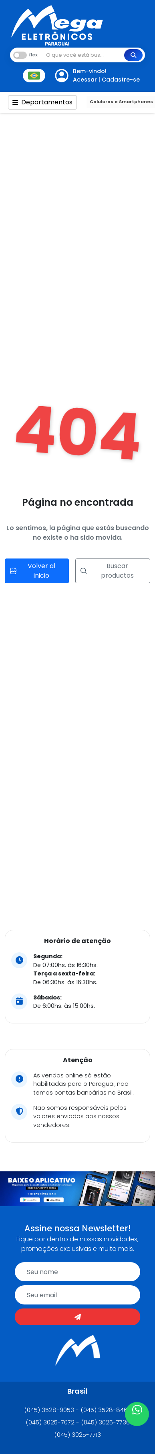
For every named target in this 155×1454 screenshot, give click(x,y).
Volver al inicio (32, 570)
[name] (77, 1271)
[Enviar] (77, 1316)
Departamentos (42, 102)
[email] (77, 1294)
